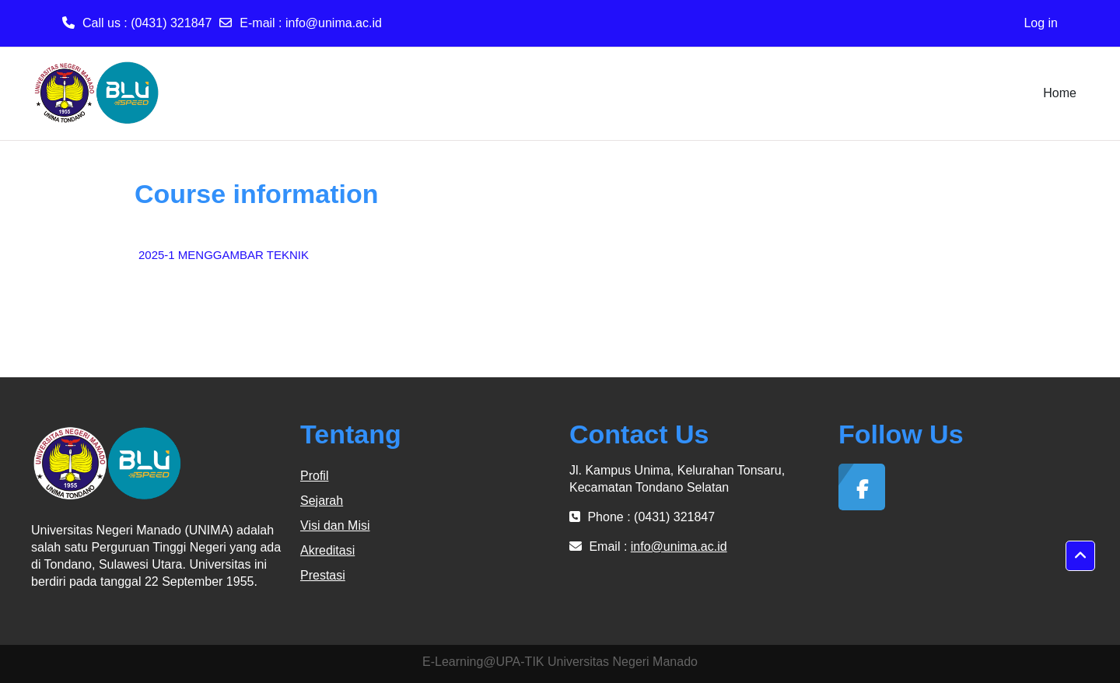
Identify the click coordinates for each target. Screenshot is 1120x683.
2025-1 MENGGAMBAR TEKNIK (223, 254)
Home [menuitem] (1059, 93)
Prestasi (322, 575)
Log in (1041, 23)
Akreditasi (327, 550)
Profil (314, 475)
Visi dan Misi (335, 525)
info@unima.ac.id (333, 23)
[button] (1080, 556)
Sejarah (321, 500)
